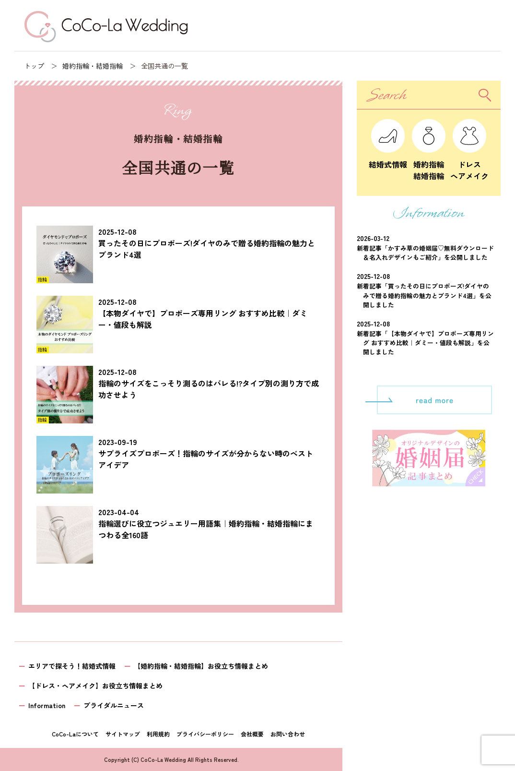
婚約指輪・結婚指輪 (92, 66)
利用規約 (158, 734)
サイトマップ (122, 734)
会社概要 (252, 734)
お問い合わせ (287, 734)
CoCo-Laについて (75, 734)
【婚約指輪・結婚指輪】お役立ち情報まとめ (201, 666)
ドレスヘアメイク (469, 164)
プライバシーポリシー (205, 734)
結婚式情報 (388, 158)
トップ (34, 66)
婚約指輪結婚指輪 (428, 164)
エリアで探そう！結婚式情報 (72, 666)
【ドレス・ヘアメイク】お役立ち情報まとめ (95, 685)
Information (46, 705)
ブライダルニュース (113, 705)
